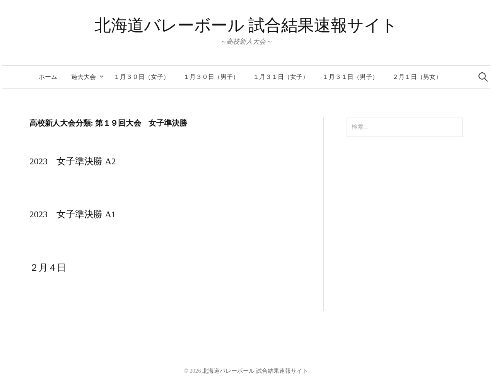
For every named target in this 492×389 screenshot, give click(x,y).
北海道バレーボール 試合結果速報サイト (246, 25)
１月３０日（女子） (141, 76)
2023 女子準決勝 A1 (72, 214)
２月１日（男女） (417, 76)
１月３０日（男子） (211, 76)
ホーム (48, 76)
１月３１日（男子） (350, 76)
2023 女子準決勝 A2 (72, 161)
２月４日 (47, 268)
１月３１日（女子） (281, 76)
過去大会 (83, 76)
